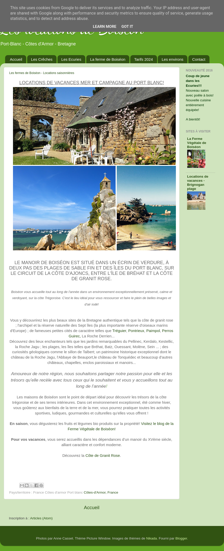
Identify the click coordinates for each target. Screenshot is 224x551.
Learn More (104, 26)
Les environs (172, 59)
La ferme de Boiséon (107, 59)
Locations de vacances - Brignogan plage (197, 183)
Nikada (151, 538)
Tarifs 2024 (143, 59)
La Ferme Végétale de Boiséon (196, 143)
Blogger (181, 538)
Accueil (16, 59)
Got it (127, 26)
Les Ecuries (71, 59)
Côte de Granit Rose (103, 456)
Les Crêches (41, 59)
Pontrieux (136, 331)
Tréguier (119, 331)
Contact (198, 59)
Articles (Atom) (41, 518)
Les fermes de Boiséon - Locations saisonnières (41, 73)
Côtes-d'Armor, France (101, 492)
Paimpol (153, 331)
